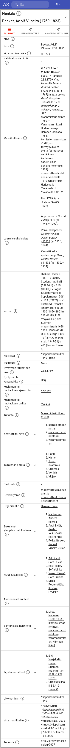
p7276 (45, 90)
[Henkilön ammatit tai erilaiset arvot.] (27, 434)
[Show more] (35, 434)
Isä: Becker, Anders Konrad (55, 518)
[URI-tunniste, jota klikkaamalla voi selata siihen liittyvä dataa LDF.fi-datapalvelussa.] (17, 742)
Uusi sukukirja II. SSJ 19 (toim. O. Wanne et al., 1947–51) (57, 689)
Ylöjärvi (45, 404)
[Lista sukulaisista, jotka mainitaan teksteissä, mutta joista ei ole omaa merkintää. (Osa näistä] (26, 575)
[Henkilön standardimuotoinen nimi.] (12, 46)
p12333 (45, 241)
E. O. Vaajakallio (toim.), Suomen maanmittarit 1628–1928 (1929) (57, 667)
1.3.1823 (46, 391)
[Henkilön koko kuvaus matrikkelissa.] (25, 138)
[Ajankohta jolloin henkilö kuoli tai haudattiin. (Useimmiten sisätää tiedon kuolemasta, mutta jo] (7, 395)
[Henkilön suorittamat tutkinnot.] (17, 415)
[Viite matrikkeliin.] (27, 720)
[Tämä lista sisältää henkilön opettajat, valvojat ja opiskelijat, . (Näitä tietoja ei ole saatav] (7, 603)
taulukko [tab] (9, 30)
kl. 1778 (45, 53)
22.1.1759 (47, 370)
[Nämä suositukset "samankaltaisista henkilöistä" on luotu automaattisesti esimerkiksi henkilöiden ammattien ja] (7, 630)
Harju (44, 380)
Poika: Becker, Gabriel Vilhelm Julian (57, 544)
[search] (30, 4)
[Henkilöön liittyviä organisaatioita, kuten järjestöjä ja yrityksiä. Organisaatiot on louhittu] (22, 506)
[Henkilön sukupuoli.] (18, 363)
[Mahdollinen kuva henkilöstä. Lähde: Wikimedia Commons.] (13, 39)
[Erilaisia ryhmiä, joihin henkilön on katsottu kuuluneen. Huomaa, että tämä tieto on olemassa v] (23, 495)
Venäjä (53, 472)
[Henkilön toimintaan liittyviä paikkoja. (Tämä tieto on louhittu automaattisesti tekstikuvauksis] (28, 465)
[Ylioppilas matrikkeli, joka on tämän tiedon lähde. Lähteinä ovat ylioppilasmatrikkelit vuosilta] (18, 356)
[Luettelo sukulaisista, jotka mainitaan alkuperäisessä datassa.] (7, 243)
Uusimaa (54, 468)
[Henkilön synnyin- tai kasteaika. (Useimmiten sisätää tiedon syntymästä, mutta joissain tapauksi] (12, 372)
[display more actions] (67, 4)
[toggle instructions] (19, 13)
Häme (52, 457)
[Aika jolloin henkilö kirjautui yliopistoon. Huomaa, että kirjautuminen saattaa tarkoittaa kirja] (29, 53)
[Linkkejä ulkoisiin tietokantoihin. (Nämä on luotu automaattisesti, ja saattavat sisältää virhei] (22, 699)
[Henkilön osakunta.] (18, 484)
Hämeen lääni (49, 506)
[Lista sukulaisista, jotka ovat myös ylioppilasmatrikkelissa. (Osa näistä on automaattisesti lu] (7, 535)
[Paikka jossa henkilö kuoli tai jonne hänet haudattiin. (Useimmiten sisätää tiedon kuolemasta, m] (7, 408)
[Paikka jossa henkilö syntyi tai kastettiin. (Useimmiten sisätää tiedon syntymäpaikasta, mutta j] (21, 382)
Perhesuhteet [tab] (30, 30)
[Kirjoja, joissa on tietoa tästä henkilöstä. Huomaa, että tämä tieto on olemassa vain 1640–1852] (28, 672)
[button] (35, 17)
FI (58, 4)
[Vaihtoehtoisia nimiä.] (7, 63)
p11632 (45, 262)
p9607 (45, 75)
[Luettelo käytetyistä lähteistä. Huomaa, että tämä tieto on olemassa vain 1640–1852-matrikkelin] (15, 311)
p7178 (51, 220)
